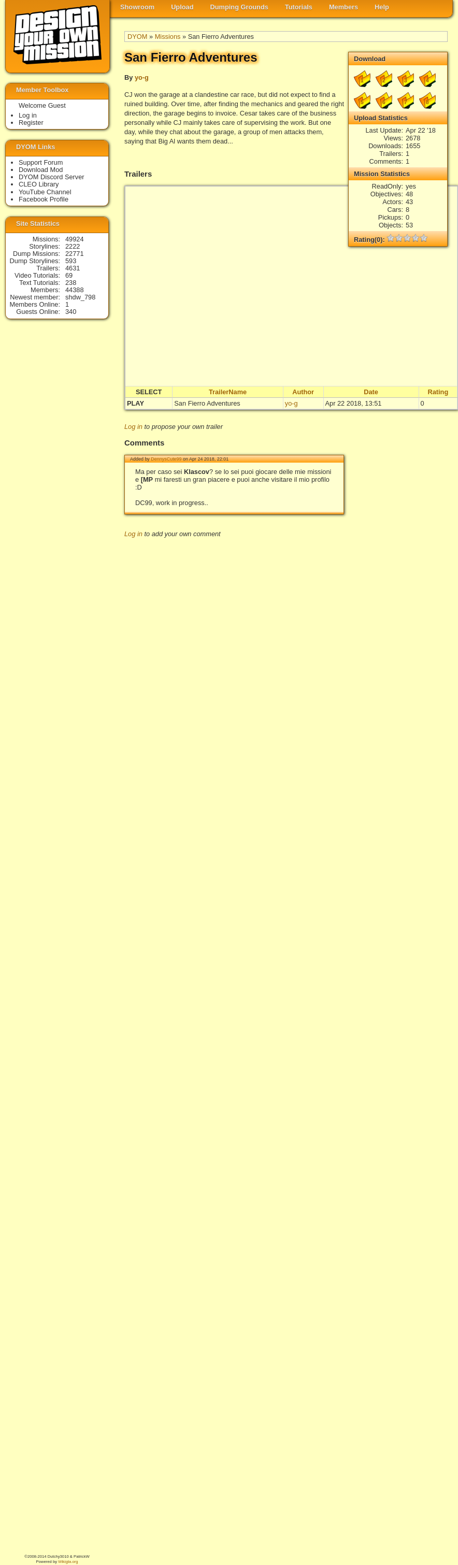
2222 (72, 246)
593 (70, 261)
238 (70, 282)
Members (343, 7)
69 (69, 275)
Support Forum (41, 162)
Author (303, 392)
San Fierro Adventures (207, 403)
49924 (74, 239)
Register (31, 122)
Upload (182, 7)
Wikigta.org (68, 1561)
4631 (72, 268)
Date (371, 392)
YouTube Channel (45, 192)
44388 (74, 290)
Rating (437, 392)
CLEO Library (39, 184)
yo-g (142, 77)
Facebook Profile (43, 199)
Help (382, 7)
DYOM (137, 36)
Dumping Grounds (239, 7)
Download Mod (41, 170)
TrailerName (228, 392)
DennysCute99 (166, 459)
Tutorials (298, 7)
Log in (133, 426)
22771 (74, 253)
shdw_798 (80, 297)
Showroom (137, 7)
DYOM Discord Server (51, 177)
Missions (168, 36)
